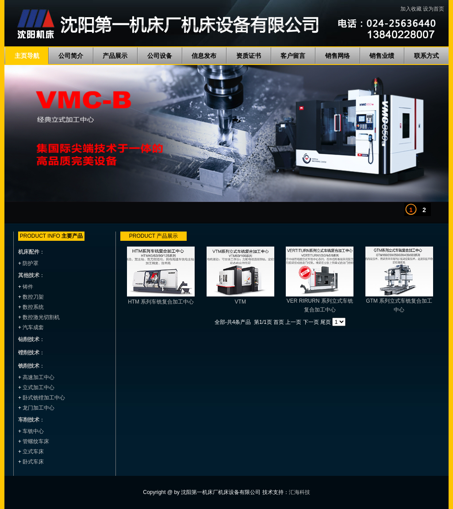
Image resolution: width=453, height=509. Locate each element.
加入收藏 (411, 9)
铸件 (28, 287)
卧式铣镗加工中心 (44, 398)
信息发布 (204, 55)
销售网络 (337, 55)
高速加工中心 (38, 377)
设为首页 (433, 9)
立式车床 (33, 451)
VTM (240, 302)
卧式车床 (33, 462)
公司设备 (159, 55)
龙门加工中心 (38, 408)
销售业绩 (381, 55)
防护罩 (30, 263)
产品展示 (115, 55)
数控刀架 (33, 297)
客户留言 (292, 55)
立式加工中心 (38, 387)
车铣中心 (33, 431)
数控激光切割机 (41, 317)
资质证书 (248, 55)
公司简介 (70, 55)
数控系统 (33, 307)
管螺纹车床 (36, 441)
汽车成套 (33, 327)
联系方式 (426, 55)
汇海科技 (299, 492)
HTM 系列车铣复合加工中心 (161, 302)
